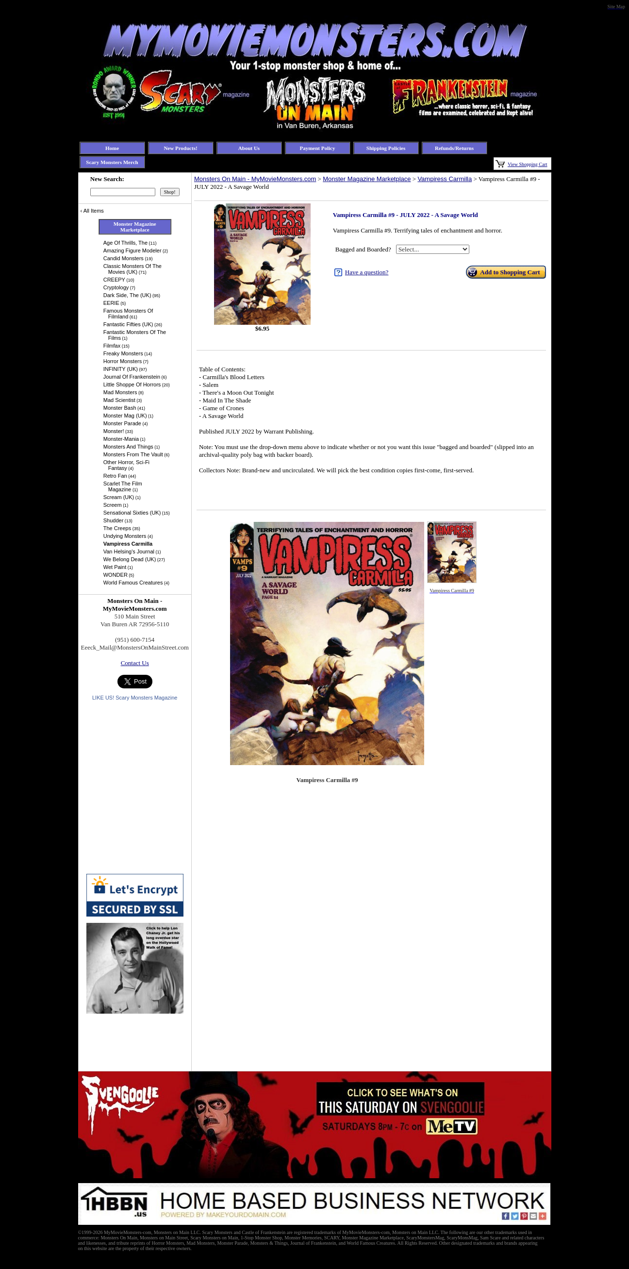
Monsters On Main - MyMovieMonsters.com (255, 179)
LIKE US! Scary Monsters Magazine (134, 698)
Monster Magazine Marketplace (367, 179)
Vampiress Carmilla (444, 179)
